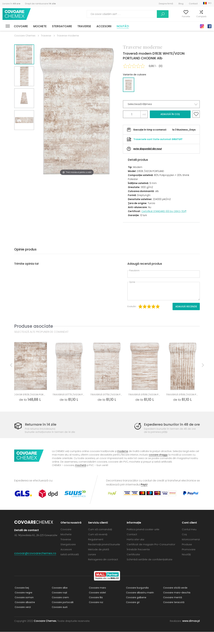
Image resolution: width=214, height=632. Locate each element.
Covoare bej (21, 588)
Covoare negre (23, 592)
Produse (187, 544)
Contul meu (164, 16)
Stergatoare (62, 26)
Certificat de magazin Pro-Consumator (151, 544)
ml (144, 114)
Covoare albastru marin (139, 592)
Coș (209, 16)
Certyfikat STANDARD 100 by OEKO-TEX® (163, 211)
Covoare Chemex (17, 14)
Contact (193, 3)
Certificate (133, 554)
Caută (144, 14)
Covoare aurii (59, 607)
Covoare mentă (172, 597)
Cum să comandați (100, 529)
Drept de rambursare (40, 3)
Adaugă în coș (170, 114)
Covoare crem (59, 597)
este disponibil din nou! (147, 148)
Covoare (21, 26)
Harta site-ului (135, 539)
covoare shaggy (158, 455)
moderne (122, 451)
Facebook (209, 26)
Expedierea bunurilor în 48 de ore (170, 424)
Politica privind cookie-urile (143, 529)
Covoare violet (96, 592)
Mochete (40, 26)
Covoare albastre (24, 602)
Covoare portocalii (62, 602)
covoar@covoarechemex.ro (35, 553)
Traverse (84, 26)
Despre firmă (166, 3)
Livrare (92, 554)
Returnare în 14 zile (41, 424)
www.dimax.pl (191, 621)
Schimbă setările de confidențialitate (149, 559)
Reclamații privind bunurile (104, 544)
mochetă (80, 465)
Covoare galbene (136, 597)
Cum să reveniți (97, 534)
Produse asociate (33, 326)
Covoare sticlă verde (175, 588)
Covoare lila (95, 597)
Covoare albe (59, 588)
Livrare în (11, 3)
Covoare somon (23, 597)
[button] (161, 104)
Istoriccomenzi (191, 539)
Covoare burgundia (137, 588)
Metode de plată (98, 549)
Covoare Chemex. (45, 621)
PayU (144, 485)
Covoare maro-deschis (176, 592)
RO (209, 3)
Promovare (188, 549)
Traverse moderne (68, 35)
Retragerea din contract (103, 559)
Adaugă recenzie (186, 306)
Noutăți (123, 26)
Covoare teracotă (173, 602)
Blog (181, 3)
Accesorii (103, 26)
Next (20, 134)
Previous (28, 134)
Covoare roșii (59, 592)
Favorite (181, 16)
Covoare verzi (22, 607)
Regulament (95, 539)
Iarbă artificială (70, 554)
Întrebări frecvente (138, 549)
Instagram (202, 26)
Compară (196, 16)
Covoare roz (95, 602)
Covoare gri (132, 602)
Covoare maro (96, 588)
